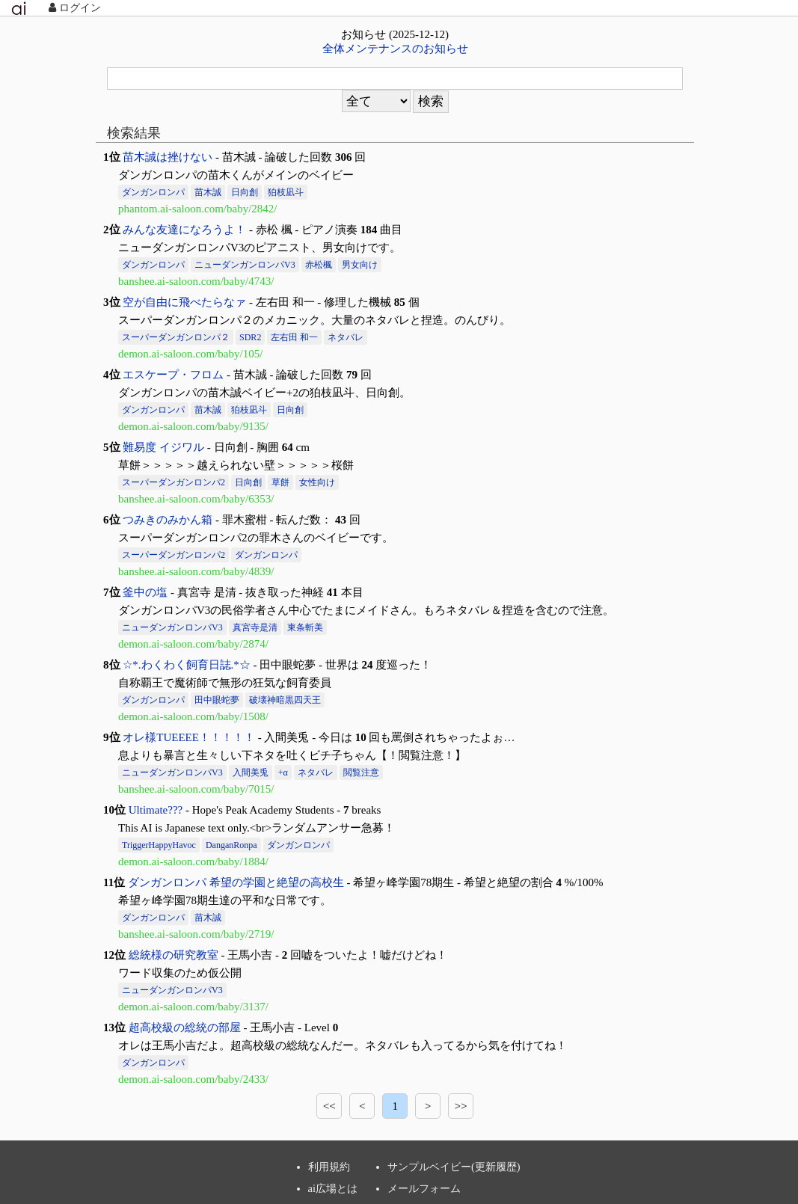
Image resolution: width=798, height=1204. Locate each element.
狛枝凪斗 (286, 192)
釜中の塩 (145, 592)
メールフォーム (424, 1188)
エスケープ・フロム (173, 375)
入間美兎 (250, 772)
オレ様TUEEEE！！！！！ (189, 737)
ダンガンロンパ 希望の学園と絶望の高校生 (236, 882)
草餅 (280, 482)
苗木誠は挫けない (167, 157)
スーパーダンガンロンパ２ (176, 337)
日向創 (244, 192)
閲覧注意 (361, 772)
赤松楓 (318, 264)
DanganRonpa (231, 845)
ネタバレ (345, 337)
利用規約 (329, 1167)
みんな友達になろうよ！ (184, 230)
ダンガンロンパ (153, 192)
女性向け (317, 482)
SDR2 (250, 337)
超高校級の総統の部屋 (185, 1027)
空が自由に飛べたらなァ (184, 302)
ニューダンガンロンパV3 (244, 264)
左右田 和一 (294, 337)
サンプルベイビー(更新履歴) (454, 1167)
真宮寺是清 (255, 627)
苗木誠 (207, 192)
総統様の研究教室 (173, 955)
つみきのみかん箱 (167, 520)
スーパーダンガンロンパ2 (173, 482)
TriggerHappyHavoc (159, 845)
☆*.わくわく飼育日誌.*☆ (187, 665)
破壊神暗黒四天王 (285, 700)
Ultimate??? (155, 810)
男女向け (360, 264)
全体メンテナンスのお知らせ (395, 49)
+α (283, 772)
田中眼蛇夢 (216, 700)
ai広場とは (332, 1188)
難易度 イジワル (163, 447)
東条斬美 (305, 627)
